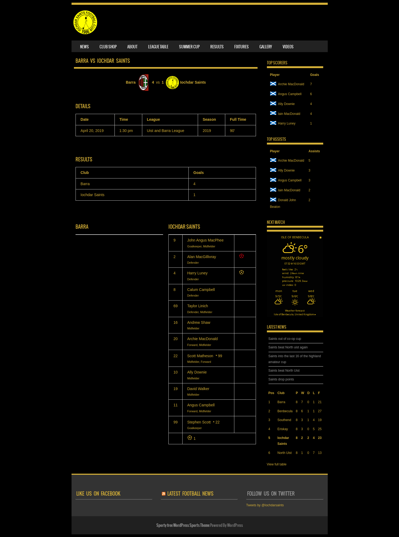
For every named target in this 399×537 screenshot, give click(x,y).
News (84, 47)
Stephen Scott (199, 422)
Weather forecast (295, 312)
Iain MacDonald (285, 114)
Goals (314, 75)
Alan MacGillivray (201, 257)
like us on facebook (98, 493)
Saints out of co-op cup (284, 339)
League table (158, 47)
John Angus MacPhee (205, 240)
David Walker (198, 389)
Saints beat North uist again (288, 347)
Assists (314, 151)
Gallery (265, 47)
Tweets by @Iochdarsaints (265, 505)
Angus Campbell (201, 405)
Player (275, 75)
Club (281, 393)
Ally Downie (197, 372)
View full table (277, 464)
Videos (288, 47)
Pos (271, 393)
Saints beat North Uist (284, 370)
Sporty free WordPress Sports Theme (183, 525)
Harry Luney (197, 273)
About (132, 47)
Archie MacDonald (202, 339)
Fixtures (241, 47)
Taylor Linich (197, 306)
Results (217, 47)
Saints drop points (281, 379)
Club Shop (108, 47)
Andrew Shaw (198, 322)
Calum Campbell (201, 289)
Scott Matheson (200, 356)
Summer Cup (189, 47)
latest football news (190, 493)
